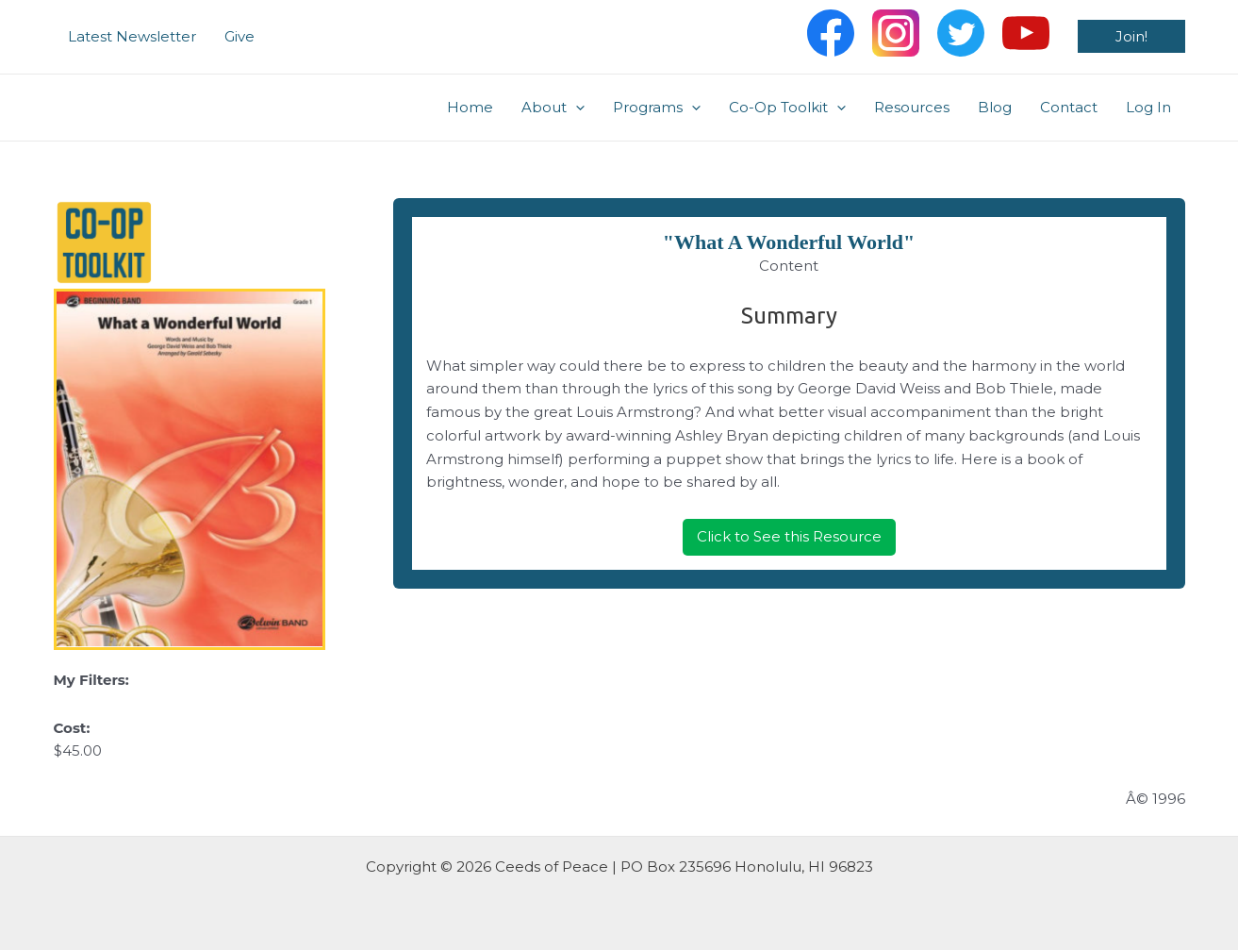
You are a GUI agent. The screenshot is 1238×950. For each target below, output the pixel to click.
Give (239, 36)
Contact (1069, 107)
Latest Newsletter (132, 36)
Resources (911, 107)
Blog (995, 107)
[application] (576, 108)
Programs (657, 108)
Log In (1148, 107)
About (553, 108)
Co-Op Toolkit (787, 108)
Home (470, 107)
